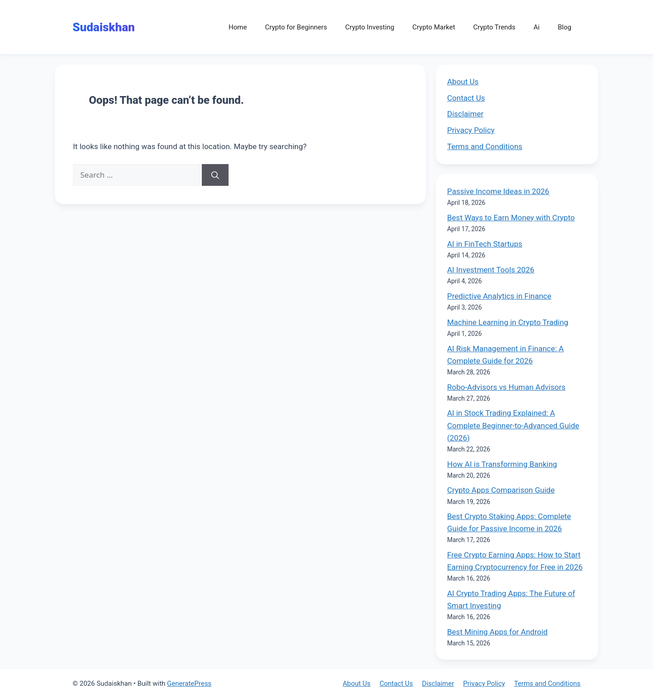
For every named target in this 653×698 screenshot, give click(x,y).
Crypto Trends (494, 27)
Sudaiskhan (104, 27)
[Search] (215, 175)
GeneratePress (189, 683)
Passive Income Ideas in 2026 (498, 191)
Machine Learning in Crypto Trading (507, 322)
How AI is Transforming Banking (502, 464)
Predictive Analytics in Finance (499, 296)
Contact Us (466, 97)
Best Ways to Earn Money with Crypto (511, 217)
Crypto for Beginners (296, 27)
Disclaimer (465, 113)
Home (238, 27)
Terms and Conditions (484, 146)
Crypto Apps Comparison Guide (501, 489)
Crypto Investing (369, 27)
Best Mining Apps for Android (497, 631)
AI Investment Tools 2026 (490, 269)
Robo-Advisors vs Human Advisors (506, 387)
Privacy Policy (471, 130)
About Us (462, 81)
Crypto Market (433, 27)
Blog (564, 27)
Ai (537, 27)
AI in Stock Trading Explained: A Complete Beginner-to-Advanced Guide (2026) (513, 425)
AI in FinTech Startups (484, 243)
